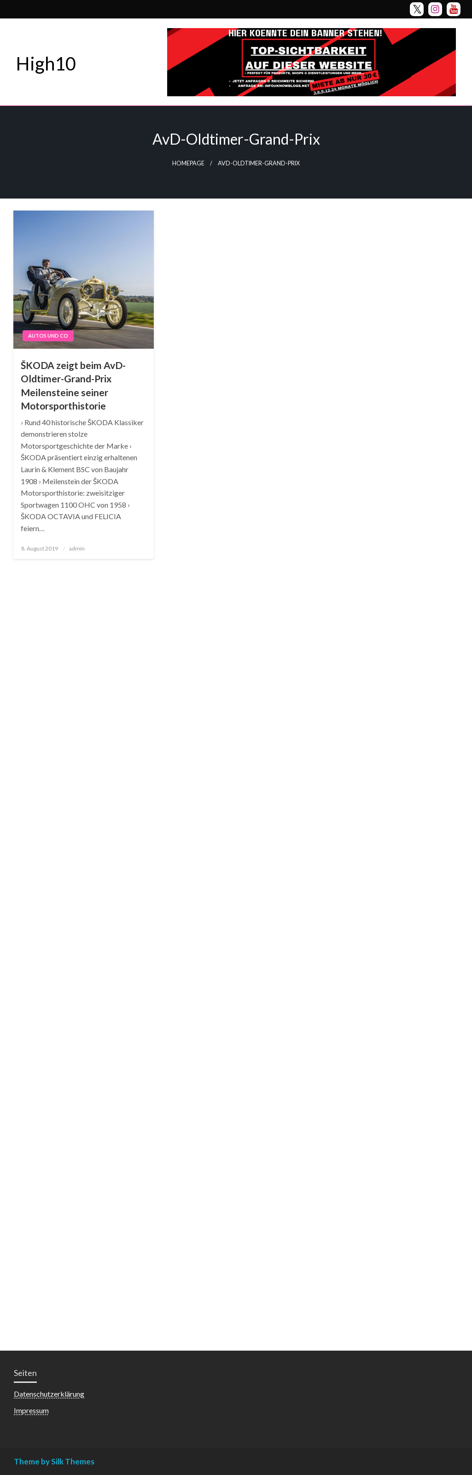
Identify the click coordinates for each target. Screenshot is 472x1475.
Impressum (31, 1410)
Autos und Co (48, 336)
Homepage (188, 163)
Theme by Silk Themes (54, 1461)
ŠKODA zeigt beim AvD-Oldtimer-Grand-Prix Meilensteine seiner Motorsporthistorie (73, 385)
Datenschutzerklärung (49, 1393)
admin (77, 548)
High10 (46, 64)
